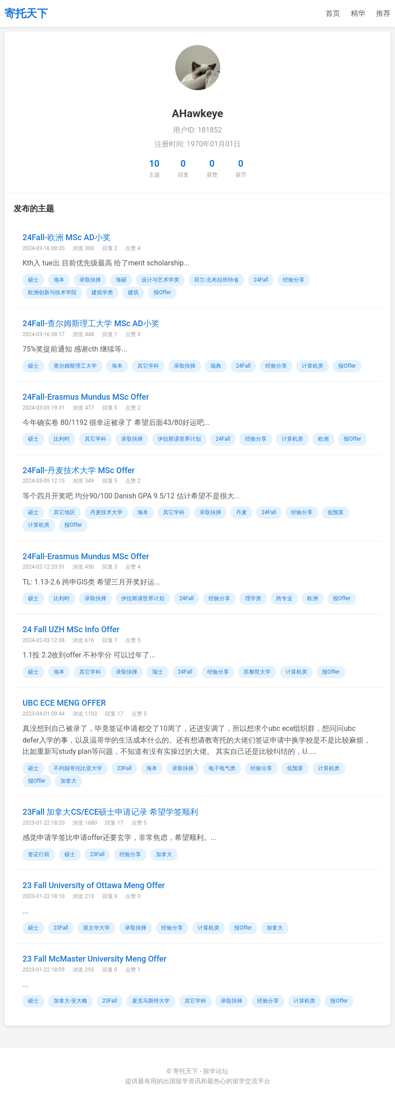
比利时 (62, 439)
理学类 (253, 598)
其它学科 (148, 366)
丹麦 (241, 512)
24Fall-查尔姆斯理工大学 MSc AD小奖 (91, 323)
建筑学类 (102, 292)
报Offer (162, 292)
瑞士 (157, 672)
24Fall (261, 280)
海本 (59, 280)
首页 (333, 13)
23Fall (124, 768)
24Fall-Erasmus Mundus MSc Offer (86, 396)
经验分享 (293, 280)
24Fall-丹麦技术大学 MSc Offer (79, 470)
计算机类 (312, 366)
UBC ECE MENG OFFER (64, 702)
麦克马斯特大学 (151, 1001)
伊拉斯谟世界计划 (179, 439)
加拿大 (68, 781)
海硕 (121, 280)
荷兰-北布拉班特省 (216, 280)
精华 (358, 13)
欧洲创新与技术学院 (52, 292)
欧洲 (323, 439)
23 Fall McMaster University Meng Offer (95, 958)
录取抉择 (90, 280)
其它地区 (64, 512)
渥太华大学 (96, 928)
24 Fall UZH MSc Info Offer (71, 629)
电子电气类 (222, 768)
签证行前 (39, 854)
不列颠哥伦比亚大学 (78, 768)
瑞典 (215, 366)
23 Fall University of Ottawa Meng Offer (94, 885)
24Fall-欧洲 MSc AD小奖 (67, 237)
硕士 (33, 280)
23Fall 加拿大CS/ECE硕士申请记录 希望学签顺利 (110, 812)
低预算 (335, 512)
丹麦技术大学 (106, 512)
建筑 (133, 292)
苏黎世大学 (257, 672)
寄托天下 (26, 13)
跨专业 (284, 598)
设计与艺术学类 (160, 280)
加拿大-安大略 (70, 1001)
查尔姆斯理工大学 (75, 366)
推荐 (383, 13)
